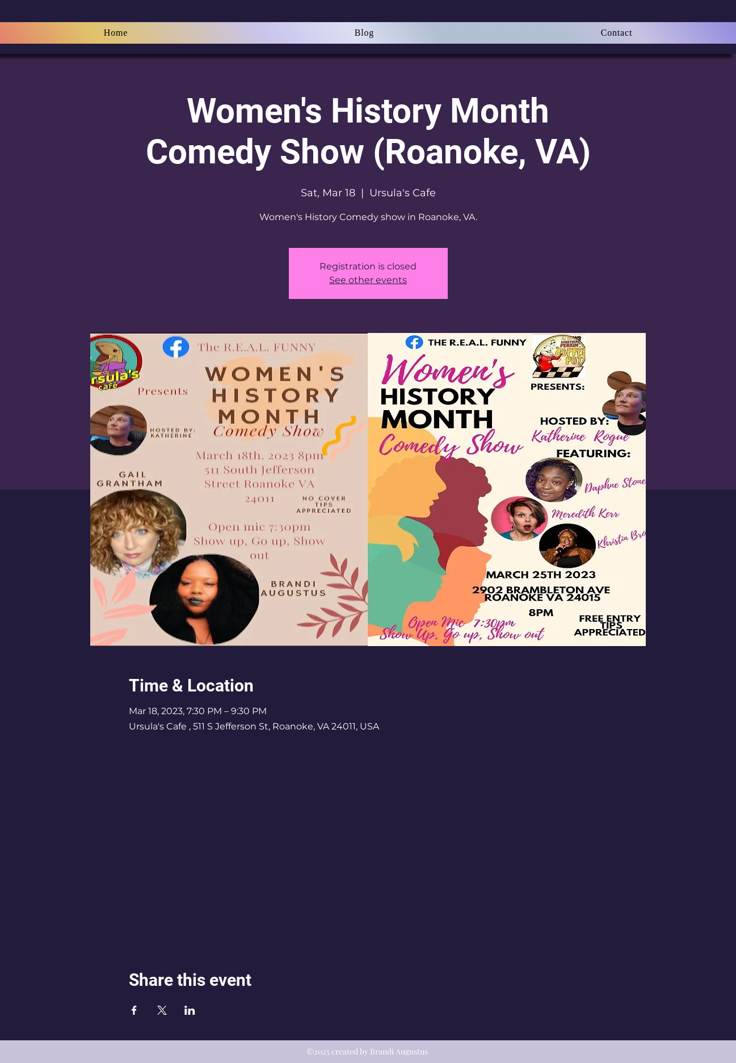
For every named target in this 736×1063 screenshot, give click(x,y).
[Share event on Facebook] (134, 1010)
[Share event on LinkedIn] (189, 1010)
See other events (368, 280)
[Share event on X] (162, 1010)
